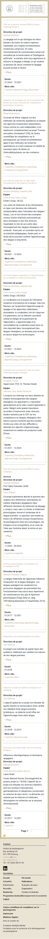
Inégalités (18, 553)
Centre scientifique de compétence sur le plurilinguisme (21, 908)
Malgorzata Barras (11, 113)
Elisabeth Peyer (10, 381)
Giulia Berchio (9, 771)
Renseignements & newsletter (34, 896)
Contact (6, 857)
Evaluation (9, 170)
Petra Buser (8, 197)
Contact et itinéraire (30, 892)
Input (16, 677)
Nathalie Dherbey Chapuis (15, 574)
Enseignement (21, 170)
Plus (8, 72)
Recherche (7, 892)
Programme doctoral (12, 896)
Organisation (27, 889)
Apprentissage (21, 89)
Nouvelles (7, 889)
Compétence (20, 167)
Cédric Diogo (21, 197)
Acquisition (33, 89)
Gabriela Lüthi (9, 391)
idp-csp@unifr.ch (10, 860)
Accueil (6, 878)
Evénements (8, 885)
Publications (27, 881)
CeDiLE (6, 899)
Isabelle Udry (26, 191)
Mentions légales (10, 917)
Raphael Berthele (11, 35)
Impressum (8, 914)
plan (14, 857)
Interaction (29, 455)
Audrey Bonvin (23, 771)
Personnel (26, 878)
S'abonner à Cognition (4, 836)
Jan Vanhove (9, 645)
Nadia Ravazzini (24, 391)
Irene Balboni (9, 492)
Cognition (9, 89)
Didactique (31, 167)
